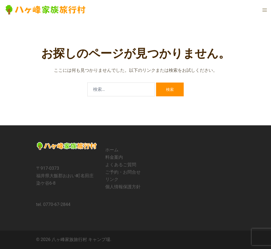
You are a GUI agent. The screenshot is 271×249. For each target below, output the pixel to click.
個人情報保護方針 (123, 186)
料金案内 (114, 157)
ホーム (112, 149)
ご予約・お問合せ (123, 172)
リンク (112, 179)
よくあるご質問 (120, 164)
